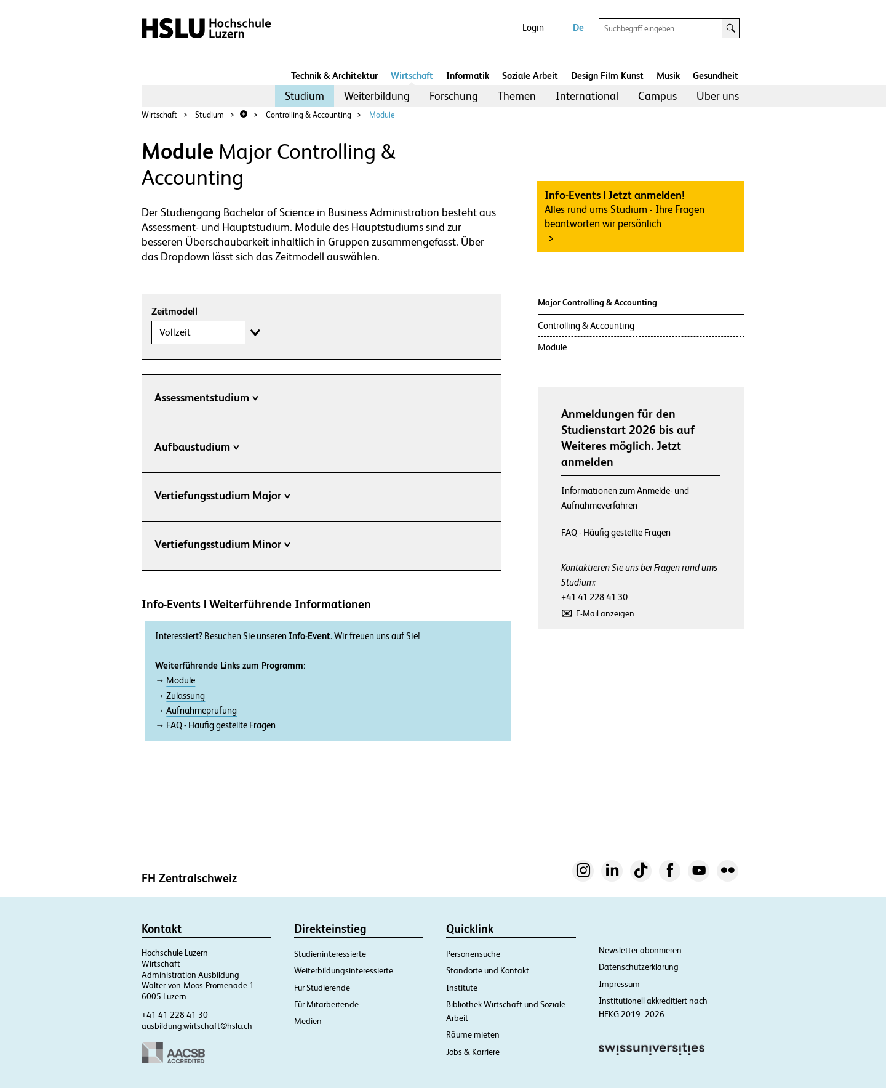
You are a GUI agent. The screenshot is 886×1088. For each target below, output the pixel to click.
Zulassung (185, 696)
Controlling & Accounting (308, 114)
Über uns (717, 95)
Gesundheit (715, 75)
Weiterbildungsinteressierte (343, 970)
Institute (461, 988)
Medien (308, 1021)
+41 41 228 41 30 (594, 597)
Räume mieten (473, 1034)
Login (533, 27)
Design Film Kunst (607, 75)
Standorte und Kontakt (487, 970)
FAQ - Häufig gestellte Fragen (221, 725)
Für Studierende (322, 988)
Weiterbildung (377, 95)
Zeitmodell (174, 311)
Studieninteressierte (330, 954)
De (578, 27)
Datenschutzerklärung (639, 967)
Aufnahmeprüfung (201, 710)
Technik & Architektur (334, 75)
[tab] (321, 400)
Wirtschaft (412, 75)
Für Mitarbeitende (326, 1004)
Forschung (453, 95)
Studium (304, 95)
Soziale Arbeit (530, 75)
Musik (668, 75)
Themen (517, 95)
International (587, 95)
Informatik (467, 75)
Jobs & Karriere (473, 1052)
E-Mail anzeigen (605, 613)
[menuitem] (304, 96)
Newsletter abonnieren (640, 950)
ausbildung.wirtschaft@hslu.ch (197, 1026)
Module (381, 114)
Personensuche (473, 954)
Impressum (619, 984)
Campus (657, 95)
